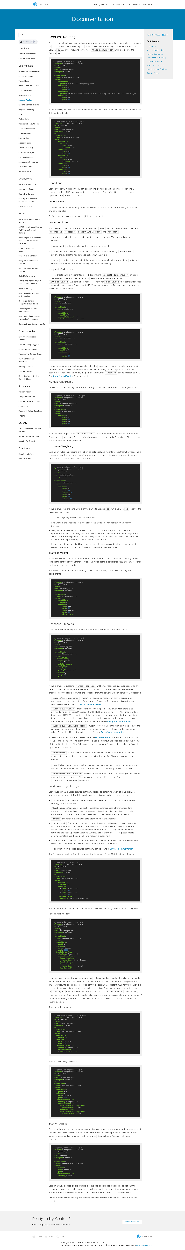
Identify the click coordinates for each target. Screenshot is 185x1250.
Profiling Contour (26, 367)
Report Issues (153, 35)
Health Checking (25, 288)
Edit (164, 35)
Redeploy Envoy (25, 206)
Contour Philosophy (27, 59)
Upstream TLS (25, 95)
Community (134, 5)
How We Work (24, 459)
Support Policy (25, 392)
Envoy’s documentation (89, 704)
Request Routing (25, 100)
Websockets (24, 119)
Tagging (22, 416)
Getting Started (100, 5)
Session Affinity (153, 73)
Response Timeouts (155, 65)
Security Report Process (29, 436)
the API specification (63, 376)
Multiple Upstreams (155, 54)
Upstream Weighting (157, 58)
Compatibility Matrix (27, 397)
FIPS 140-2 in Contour (27, 256)
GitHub (61, 1236)
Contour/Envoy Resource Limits (32, 324)
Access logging (25, 143)
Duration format (103, 737)
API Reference (25, 171)
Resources (148, 5)
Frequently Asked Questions (30, 411)
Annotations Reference (28, 162)
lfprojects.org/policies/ (144, 1245)
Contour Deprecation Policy (30, 401)
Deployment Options (27, 184)
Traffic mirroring (155, 61)
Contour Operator (26, 371)
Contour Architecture (27, 54)
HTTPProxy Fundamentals (29, 71)
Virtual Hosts (24, 81)
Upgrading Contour (26, 194)
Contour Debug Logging (29, 345)
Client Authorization (27, 129)
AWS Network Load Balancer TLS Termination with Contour (31, 230)
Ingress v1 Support (26, 76)
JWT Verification (26, 157)
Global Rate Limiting (27, 276)
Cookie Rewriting (26, 148)
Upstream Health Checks (29, 124)
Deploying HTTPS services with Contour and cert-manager (30, 241)
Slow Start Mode (25, 167)
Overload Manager (26, 152)
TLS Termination (25, 91)
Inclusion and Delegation (29, 86)
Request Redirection (155, 50)
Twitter (37, 1236)
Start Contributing (26, 454)
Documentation (118, 5)
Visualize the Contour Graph (30, 354)
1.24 (21, 35)
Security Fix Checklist (27, 441)
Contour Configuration (28, 189)
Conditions (151, 46)
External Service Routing (29, 105)
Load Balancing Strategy (157, 69)
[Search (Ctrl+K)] (28, 42)
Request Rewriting (26, 110)
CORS (21, 114)
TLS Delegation (25, 133)
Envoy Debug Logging (28, 349)
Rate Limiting (24, 138)
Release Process (25, 406)
